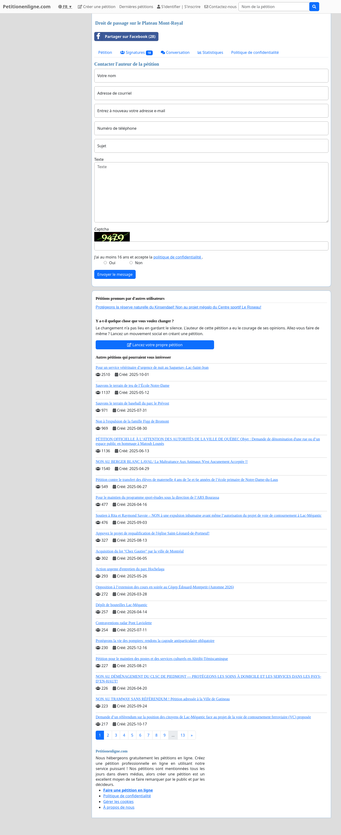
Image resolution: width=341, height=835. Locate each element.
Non (139, 262)
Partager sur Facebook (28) (124, 36)
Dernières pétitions (136, 6)
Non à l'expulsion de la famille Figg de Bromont (132, 421)
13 (182, 735)
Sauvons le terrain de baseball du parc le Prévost (132, 403)
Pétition (105, 52)
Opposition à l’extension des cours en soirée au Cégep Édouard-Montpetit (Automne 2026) (165, 587)
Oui (112, 262)
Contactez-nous (220, 6)
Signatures (136, 52)
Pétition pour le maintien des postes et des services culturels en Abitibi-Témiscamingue (162, 659)
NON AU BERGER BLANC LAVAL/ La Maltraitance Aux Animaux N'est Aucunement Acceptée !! (172, 462)
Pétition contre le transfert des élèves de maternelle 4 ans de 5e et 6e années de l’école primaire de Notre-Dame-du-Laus (187, 480)
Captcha (101, 229)
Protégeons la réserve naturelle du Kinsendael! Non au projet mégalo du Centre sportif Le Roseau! (178, 307)
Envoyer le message (115, 274)
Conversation (175, 52)
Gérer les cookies (118, 801)
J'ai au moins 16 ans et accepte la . (148, 257)
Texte (99, 159)
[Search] (274, 6)
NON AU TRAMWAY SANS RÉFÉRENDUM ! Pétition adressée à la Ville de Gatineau (163, 699)
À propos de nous (119, 807)
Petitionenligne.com (27, 6)
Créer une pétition (97, 6)
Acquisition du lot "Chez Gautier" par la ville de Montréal (140, 551)
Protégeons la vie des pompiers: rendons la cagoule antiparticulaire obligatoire (155, 641)
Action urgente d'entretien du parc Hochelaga (130, 569)
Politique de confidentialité (255, 52)
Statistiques (210, 52)
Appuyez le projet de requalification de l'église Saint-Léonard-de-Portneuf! (152, 533)
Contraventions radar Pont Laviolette (124, 623)
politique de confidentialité (177, 257)
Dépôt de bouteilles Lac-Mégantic (121, 605)
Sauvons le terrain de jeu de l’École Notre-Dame (132, 385)
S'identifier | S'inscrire (179, 6)
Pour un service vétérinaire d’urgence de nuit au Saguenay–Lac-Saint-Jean (152, 367)
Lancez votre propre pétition (155, 344)
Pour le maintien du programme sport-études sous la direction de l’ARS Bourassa (157, 497)
